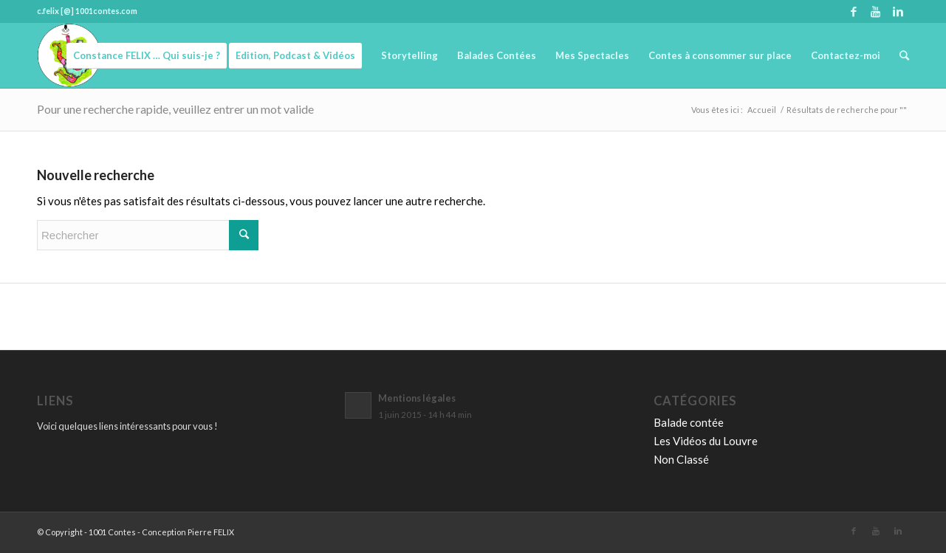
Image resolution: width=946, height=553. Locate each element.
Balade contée (689, 422)
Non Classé (681, 459)
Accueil (761, 109)
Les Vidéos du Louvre (706, 440)
